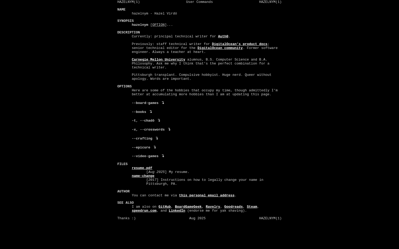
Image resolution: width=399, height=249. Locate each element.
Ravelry (213, 233)
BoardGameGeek (188, 233)
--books (139, 127)
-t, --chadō (143, 137)
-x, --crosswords (148, 146)
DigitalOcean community (220, 55)
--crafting (142, 155)
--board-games (145, 118)
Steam (252, 233)
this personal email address (207, 220)
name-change (143, 197)
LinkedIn (177, 238)
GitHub (165, 233)
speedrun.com (144, 238)
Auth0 (223, 42)
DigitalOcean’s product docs (240, 50)
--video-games (145, 174)
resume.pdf (142, 188)
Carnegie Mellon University (158, 68)
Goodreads (233, 233)
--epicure (141, 165)
